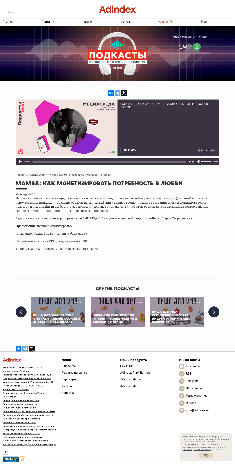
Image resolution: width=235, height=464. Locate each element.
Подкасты (22, 174)
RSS (188, 373)
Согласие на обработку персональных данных (28, 415)
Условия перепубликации (16, 371)
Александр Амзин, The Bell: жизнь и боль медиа (51, 233)
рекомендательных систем (197, 449)
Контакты (193, 366)
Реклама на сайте (74, 372)
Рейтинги (127, 366)
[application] (117, 161)
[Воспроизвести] (20, 161)
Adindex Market (131, 379)
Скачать (130, 150)
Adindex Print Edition (135, 372)
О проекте (69, 366)
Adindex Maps (130, 386)
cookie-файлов (208, 444)
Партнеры (69, 379)
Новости (68, 393)
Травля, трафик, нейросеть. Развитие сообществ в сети (57, 248)
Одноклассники (197, 395)
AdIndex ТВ (165, 21)
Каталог (67, 386)
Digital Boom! (38, 174)
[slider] (109, 162)
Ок (206, 455)
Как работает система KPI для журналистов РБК (52, 241)
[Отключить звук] (198, 161)
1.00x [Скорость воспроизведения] (215, 162)
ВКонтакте (194, 388)
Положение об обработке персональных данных (29, 411)
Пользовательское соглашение (19, 407)
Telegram (192, 381)
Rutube (191, 403)
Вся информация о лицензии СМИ (21, 400)
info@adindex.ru (197, 410)
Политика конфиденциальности (20, 404)
